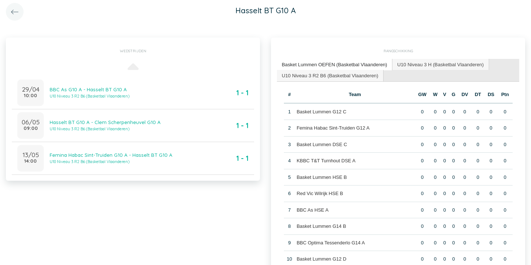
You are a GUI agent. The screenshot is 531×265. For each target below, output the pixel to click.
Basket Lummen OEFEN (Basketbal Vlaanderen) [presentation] (333, 64)
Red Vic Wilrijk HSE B (319, 193)
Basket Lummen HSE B (321, 176)
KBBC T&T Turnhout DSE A (325, 160)
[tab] (334, 64)
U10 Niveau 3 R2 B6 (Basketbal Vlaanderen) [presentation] (329, 75)
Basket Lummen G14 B (321, 226)
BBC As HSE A (312, 209)
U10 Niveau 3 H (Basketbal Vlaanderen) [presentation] (437, 64)
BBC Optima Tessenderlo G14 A (330, 242)
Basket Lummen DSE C (321, 143)
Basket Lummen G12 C (321, 111)
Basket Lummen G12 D (321, 258)
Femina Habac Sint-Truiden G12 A (332, 127)
